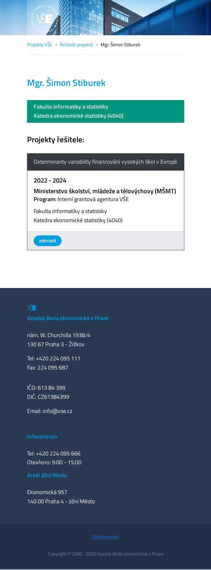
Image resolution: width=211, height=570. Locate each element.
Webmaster (105, 537)
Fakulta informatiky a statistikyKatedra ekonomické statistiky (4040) (78, 111)
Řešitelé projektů (76, 44)
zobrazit (47, 240)
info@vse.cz (57, 411)
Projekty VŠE (39, 44)
